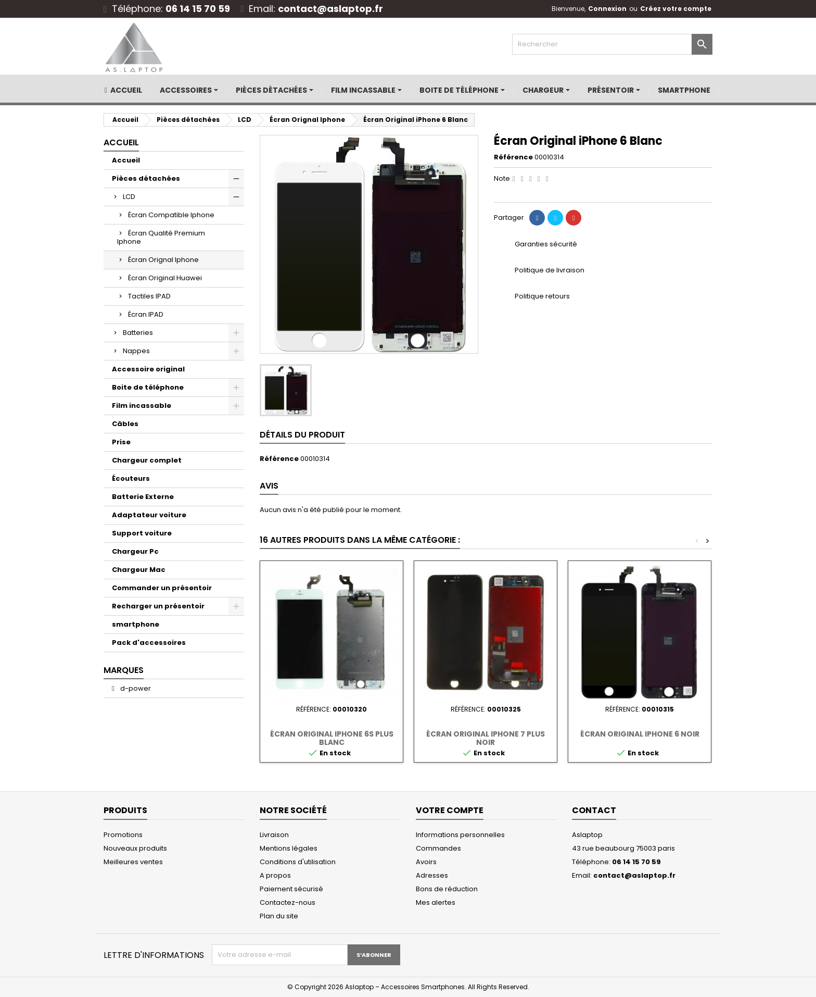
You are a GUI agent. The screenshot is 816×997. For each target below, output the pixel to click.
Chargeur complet (147, 460)
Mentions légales (288, 848)
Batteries (138, 333)
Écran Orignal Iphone (163, 260)
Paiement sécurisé (291, 889)
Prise (121, 442)
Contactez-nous (287, 902)
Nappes (136, 351)
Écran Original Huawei (165, 278)
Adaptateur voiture (149, 515)
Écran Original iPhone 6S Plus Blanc (331, 738)
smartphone (135, 624)
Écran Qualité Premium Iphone (161, 237)
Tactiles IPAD (149, 296)
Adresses (432, 875)
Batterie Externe (143, 497)
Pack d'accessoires (149, 642)
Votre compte (449, 810)
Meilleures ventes (133, 862)
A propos (275, 875)
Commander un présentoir (162, 588)
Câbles (125, 424)
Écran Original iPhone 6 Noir (639, 734)
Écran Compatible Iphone (171, 215)
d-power (135, 688)
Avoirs (426, 862)
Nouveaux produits (135, 848)
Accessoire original (148, 369)
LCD (129, 197)
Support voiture (142, 533)
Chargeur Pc (135, 551)
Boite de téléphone (148, 387)
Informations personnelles (460, 835)
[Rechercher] (612, 44)
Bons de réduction (447, 889)
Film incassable (141, 405)
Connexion (607, 8)
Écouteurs (131, 478)
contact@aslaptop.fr (330, 8)
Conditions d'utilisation (298, 862)
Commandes (438, 848)
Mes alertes (435, 902)
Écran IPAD (145, 314)
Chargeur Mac (138, 570)
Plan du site (279, 916)
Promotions (123, 835)
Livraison (274, 835)
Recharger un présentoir (158, 606)
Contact (594, 810)
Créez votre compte (675, 8)
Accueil (121, 142)
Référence (513, 157)
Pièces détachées (146, 178)
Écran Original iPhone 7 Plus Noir (485, 738)
